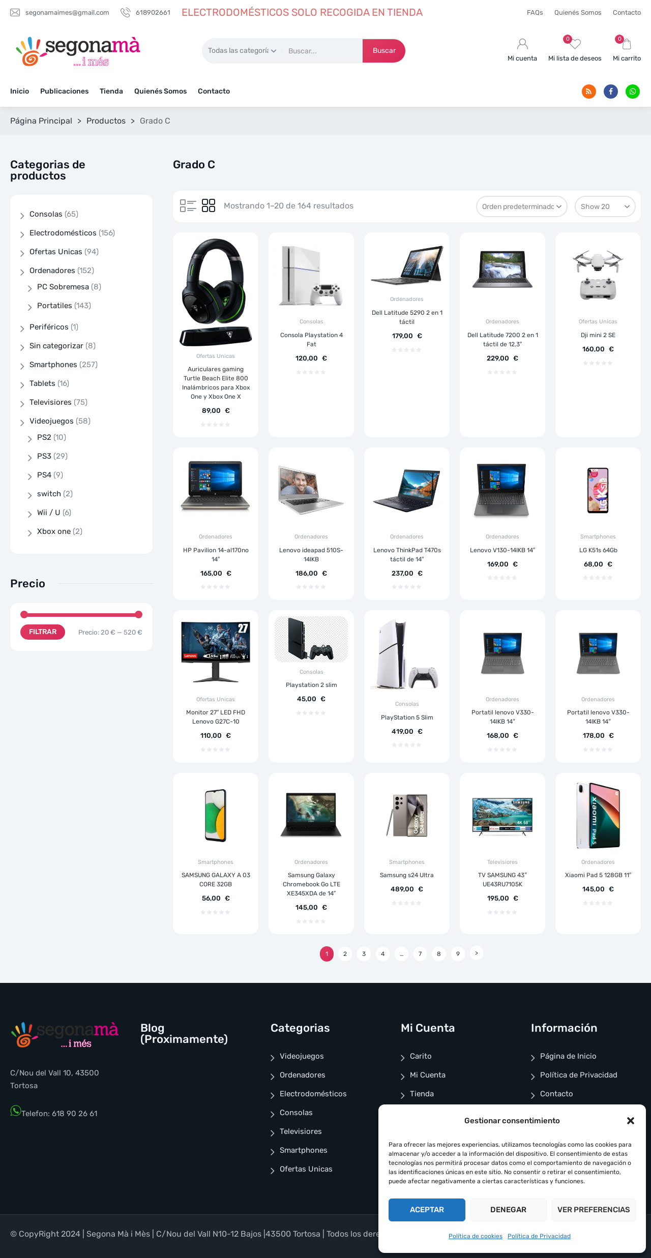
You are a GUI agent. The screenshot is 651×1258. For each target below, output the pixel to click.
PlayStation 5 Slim (407, 717)
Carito (421, 1056)
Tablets (42, 383)
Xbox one (54, 531)
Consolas (311, 321)
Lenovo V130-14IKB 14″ (502, 550)
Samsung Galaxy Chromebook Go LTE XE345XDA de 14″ (311, 884)
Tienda (111, 91)
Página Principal (41, 121)
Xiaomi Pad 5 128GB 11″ (598, 875)
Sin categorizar (56, 345)
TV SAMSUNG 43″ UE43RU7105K (502, 880)
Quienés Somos (578, 12)
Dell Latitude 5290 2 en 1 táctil (407, 317)
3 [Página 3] (364, 953)
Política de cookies (475, 1236)
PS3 (44, 456)
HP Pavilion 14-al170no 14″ (216, 555)
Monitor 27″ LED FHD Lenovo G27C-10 (215, 717)
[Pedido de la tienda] (522, 206)
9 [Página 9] (458, 953)
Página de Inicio (568, 1056)
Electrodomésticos (63, 232)
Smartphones (598, 536)
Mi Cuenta (428, 1075)
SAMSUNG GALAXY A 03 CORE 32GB (216, 880)
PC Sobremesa (63, 286)
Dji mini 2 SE (598, 335)
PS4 (44, 475)
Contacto (627, 12)
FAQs (535, 12)
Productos (106, 121)
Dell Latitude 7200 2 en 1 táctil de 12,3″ (502, 340)
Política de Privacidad (539, 1236)
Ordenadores (407, 299)
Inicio (19, 91)
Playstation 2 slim (311, 684)
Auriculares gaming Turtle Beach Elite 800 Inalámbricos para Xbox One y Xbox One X (216, 383)
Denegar (508, 1209)
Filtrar (42, 631)
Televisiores (502, 862)
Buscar (384, 50)
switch (49, 493)
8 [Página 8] (439, 953)
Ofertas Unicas (215, 356)
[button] (631, 1121)
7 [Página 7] (420, 953)
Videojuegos (51, 421)
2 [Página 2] (345, 953)
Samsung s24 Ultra (407, 875)
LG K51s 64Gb (598, 550)
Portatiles (54, 305)
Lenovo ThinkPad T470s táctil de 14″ (407, 555)
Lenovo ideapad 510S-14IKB (311, 555)
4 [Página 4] (382, 953)
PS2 (44, 437)
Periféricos (49, 327)
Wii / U (49, 512)
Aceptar (427, 1209)
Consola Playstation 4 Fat (311, 340)
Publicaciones (64, 91)
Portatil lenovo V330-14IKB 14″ (502, 717)
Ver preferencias (593, 1209)
